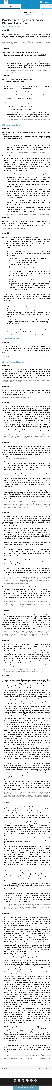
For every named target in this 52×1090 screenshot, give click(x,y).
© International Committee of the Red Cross (26, 1085)
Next (49, 1087)
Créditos (37, 2)
